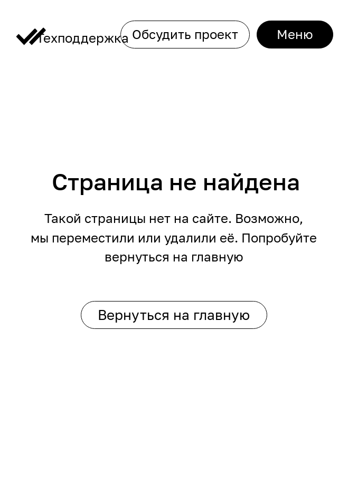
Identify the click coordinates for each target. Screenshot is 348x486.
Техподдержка (82, 38)
